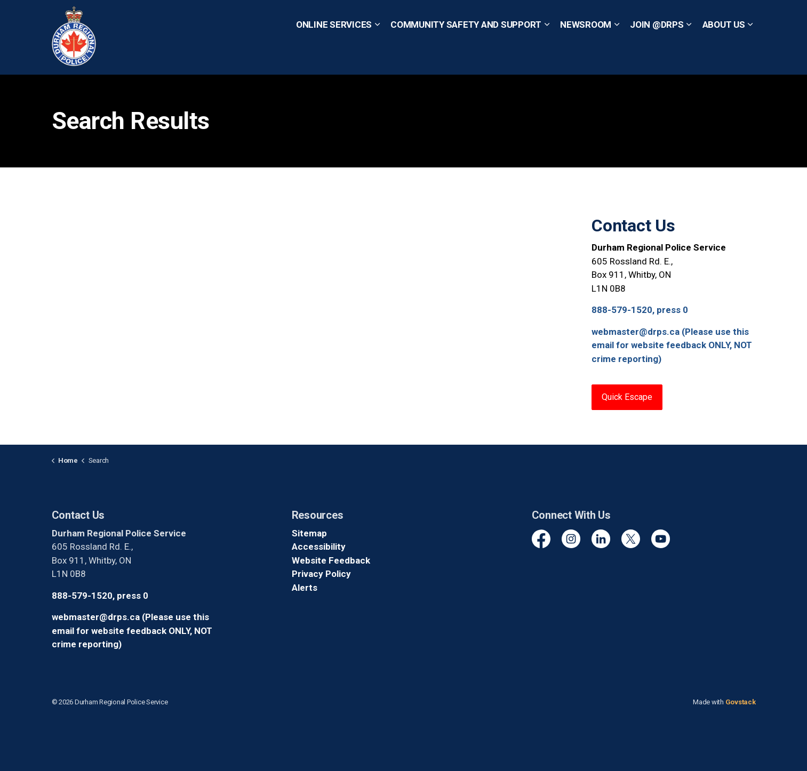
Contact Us (358, 18)
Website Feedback (331, 560)
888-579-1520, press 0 (640, 309)
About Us (723, 55)
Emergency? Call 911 (490, 18)
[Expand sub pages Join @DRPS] (689, 56)
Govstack (740, 702)
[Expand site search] (745, 18)
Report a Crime (301, 18)
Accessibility (319, 546)
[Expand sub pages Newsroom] (616, 56)
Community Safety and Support (465, 55)
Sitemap (309, 533)
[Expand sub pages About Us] (750, 56)
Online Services (334, 55)
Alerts (304, 587)
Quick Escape (412, 18)
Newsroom (585, 55)
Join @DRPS (657, 55)
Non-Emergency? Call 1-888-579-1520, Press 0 (634, 18)
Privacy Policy (321, 573)
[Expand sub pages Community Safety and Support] (546, 56)
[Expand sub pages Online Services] (377, 56)
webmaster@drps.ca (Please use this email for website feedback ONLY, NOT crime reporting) (672, 345)
